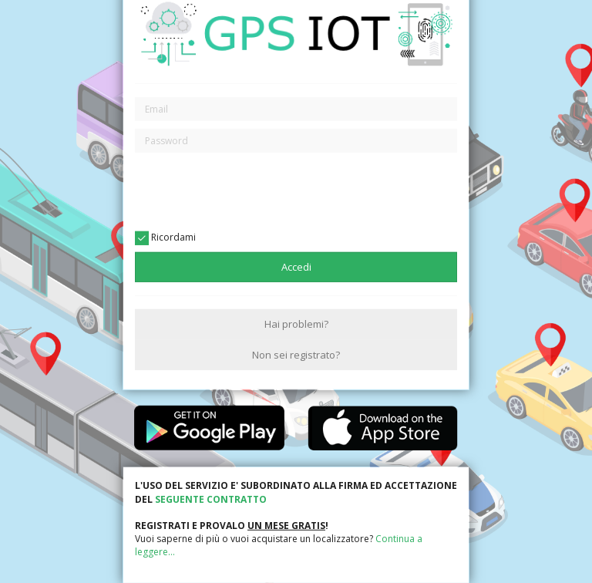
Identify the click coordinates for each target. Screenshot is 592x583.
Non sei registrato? (296, 354)
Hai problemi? (296, 324)
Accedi (296, 267)
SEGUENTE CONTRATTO (211, 498)
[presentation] (296, 190)
